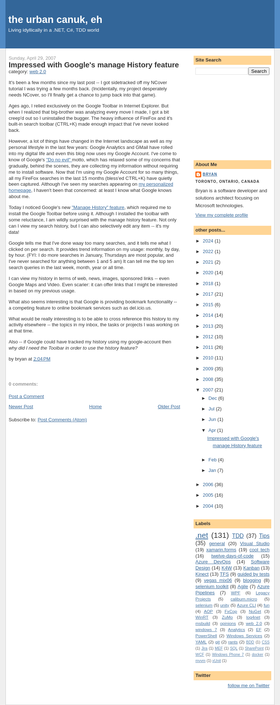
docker (257, 655)
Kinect (202, 574)
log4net (253, 617)
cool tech (259, 549)
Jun (213, 419)
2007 (209, 390)
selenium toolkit (212, 586)
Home (95, 406)
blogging (252, 580)
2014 (209, 315)
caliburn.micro (243, 598)
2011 (209, 347)
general (217, 543)
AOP (208, 611)
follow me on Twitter (249, 685)
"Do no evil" (59, 159)
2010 (209, 358)
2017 (209, 294)
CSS (265, 642)
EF (258, 629)
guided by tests (253, 574)
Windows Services (244, 635)
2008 (209, 379)
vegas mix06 (218, 580)
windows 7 (206, 629)
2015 (209, 304)
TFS (224, 574)
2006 (209, 484)
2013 (209, 326)
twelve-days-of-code (232, 556)
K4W (227, 568)
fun (266, 605)
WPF (235, 592)
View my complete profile (221, 215)
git (217, 641)
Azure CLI (246, 605)
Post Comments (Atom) (62, 419)
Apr (213, 430)
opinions (228, 623)
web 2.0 (38, 71)
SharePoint (254, 648)
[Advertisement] (232, 116)
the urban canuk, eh (55, 19)
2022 (209, 251)
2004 (209, 506)
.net (201, 535)
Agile (242, 586)
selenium (204, 605)
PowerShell (206, 635)
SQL (234, 648)
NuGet (255, 611)
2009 (209, 368)
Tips (264, 536)
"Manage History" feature (98, 207)
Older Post (169, 406)
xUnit (216, 661)
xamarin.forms (221, 549)
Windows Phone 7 (228, 655)
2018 (209, 283)
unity (224, 605)
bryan (210, 174)
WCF (199, 655)
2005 (209, 495)
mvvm (200, 661)
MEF (219, 648)
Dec (213, 398)
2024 (209, 241)
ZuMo (227, 617)
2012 (209, 336)
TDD (238, 536)
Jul (212, 408)
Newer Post (21, 406)
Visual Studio (254, 543)
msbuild (202, 623)
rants (233, 641)
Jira (204, 648)
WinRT (202, 617)
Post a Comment (26, 396)
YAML (201, 641)
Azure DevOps (213, 561)
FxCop (231, 611)
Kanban (251, 568)
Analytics (236, 629)
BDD (250, 642)
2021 (209, 262)
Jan (213, 470)
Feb (213, 459)
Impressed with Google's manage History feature (94, 65)
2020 (209, 272)
